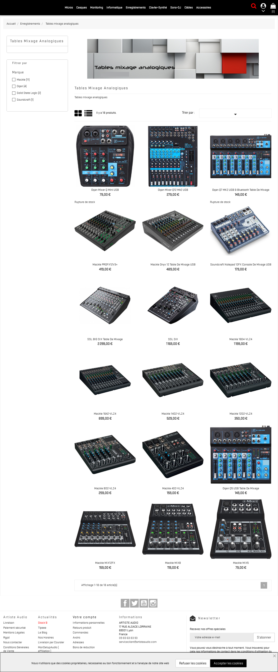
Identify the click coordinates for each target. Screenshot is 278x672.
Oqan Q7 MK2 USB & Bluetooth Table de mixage (240, 189)
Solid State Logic (29, 93)
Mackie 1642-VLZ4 (105, 413)
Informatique (114, 7)
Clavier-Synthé (158, 7)
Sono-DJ (175, 7)
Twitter (134, 603)
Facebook (125, 603)
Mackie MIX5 (241, 562)
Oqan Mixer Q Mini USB (105, 189)
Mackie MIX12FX (105, 562)
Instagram (153, 603)
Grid (78, 113)
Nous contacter (12, 642)
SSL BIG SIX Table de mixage (105, 339)
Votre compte (85, 617)
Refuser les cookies (192, 663)
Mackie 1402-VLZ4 (173, 413)
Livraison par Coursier (51, 642)
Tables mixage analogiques (37, 41)
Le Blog (42, 632)
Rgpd (6, 637)
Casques (81, 7)
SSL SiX (173, 339)
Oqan (21, 86)
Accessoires (203, 7)
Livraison (8, 622)
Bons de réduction (84, 647)
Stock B (42, 622)
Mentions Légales (14, 632)
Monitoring (96, 7)
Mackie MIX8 (173, 562)
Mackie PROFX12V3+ (105, 264)
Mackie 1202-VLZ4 (241, 413)
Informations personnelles (88, 622)
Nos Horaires (46, 637)
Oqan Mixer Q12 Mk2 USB (173, 189)
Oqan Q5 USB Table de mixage (241, 488)
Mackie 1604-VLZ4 (240, 339)
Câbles (188, 7)
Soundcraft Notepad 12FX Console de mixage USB (240, 264)
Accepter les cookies (228, 663)
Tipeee (42, 627)
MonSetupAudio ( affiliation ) (48, 649)
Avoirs (76, 637)
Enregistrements (136, 7)
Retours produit (82, 627)
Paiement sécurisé (14, 627)
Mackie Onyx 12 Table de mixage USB (173, 264)
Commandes (80, 632)
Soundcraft (25, 99)
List (88, 115)
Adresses (78, 642)
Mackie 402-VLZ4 (173, 488)
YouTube (143, 603)
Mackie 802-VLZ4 (105, 488)
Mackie (23, 79)
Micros (69, 7)
